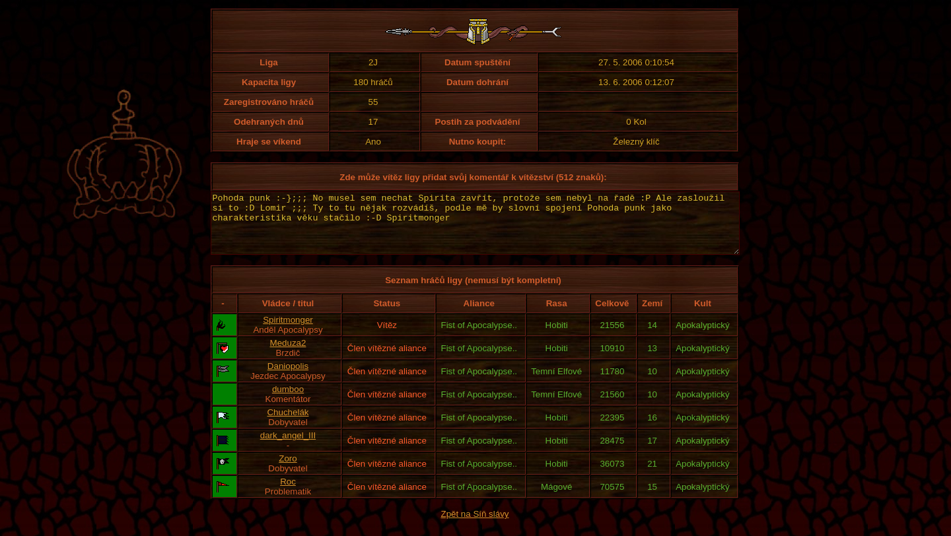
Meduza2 (288, 355)
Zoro (288, 470)
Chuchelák (287, 424)
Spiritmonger (288, 332)
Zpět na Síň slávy (475, 526)
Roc (288, 493)
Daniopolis (287, 378)
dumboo (288, 401)
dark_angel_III (288, 447)
